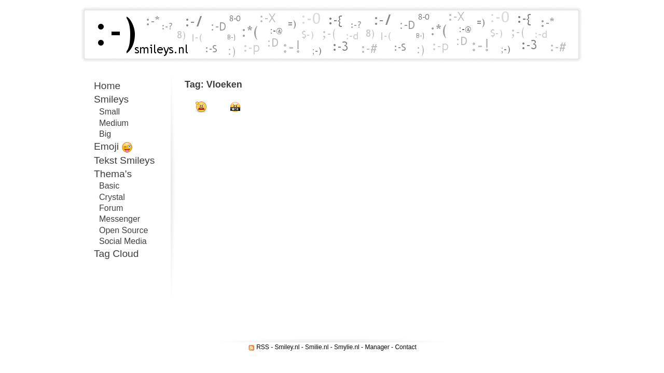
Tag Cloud (116, 253)
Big (105, 134)
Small (109, 111)
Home (107, 85)
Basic (109, 185)
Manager (377, 347)
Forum (111, 208)
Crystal (112, 197)
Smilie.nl (316, 347)
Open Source (123, 230)
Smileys (111, 99)
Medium (114, 123)
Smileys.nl (139, 34)
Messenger (119, 218)
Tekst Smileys (124, 160)
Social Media (123, 241)
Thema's (113, 173)
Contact (405, 347)
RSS (262, 347)
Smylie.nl (346, 347)
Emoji (113, 147)
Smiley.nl (287, 347)
